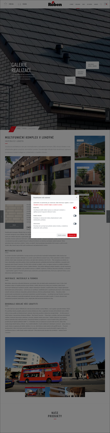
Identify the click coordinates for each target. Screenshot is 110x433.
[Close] (76, 197)
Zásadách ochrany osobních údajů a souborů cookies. (47, 205)
